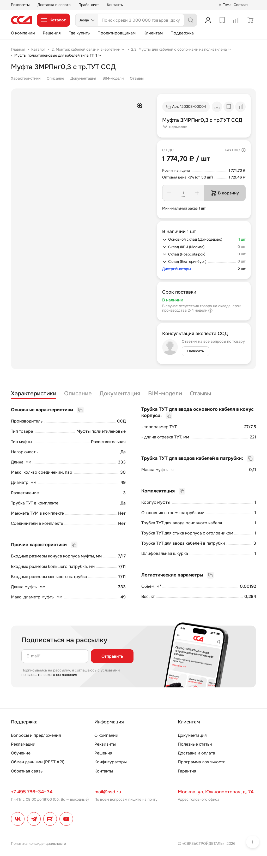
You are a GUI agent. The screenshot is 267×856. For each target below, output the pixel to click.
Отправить (112, 656)
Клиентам (153, 33)
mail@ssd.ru (107, 792)
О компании (23, 33)
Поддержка (182, 33)
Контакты (115, 4)
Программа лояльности (202, 762)
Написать (195, 351)
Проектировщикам (117, 33)
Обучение (21, 753)
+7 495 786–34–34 (31, 792)
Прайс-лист (88, 4)
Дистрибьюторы (176, 269)
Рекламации (23, 744)
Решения (52, 33)
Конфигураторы (110, 762)
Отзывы (137, 78)
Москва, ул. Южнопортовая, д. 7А (216, 792)
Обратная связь (27, 771)
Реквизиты (20, 4)
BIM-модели (113, 78)
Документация (83, 78)
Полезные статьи (195, 744)
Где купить (79, 33)
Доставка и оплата (54, 4)
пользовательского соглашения (49, 674)
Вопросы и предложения (36, 735)
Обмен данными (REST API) (37, 762)
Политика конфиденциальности (38, 843)
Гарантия (187, 771)
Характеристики (25, 78)
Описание (55, 78)
